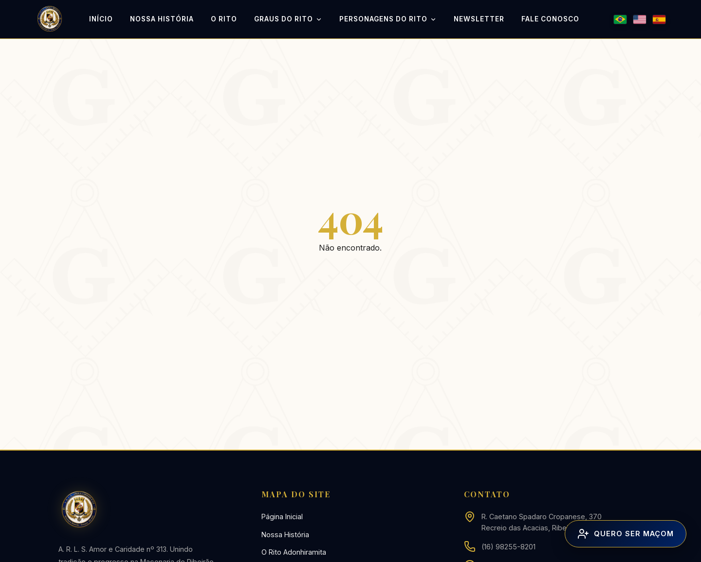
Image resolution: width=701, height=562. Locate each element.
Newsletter (479, 19)
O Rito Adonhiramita (293, 552)
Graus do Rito (288, 19)
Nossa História (162, 19)
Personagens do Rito (388, 19)
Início (101, 19)
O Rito (224, 19)
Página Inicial (282, 516)
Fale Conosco (550, 19)
